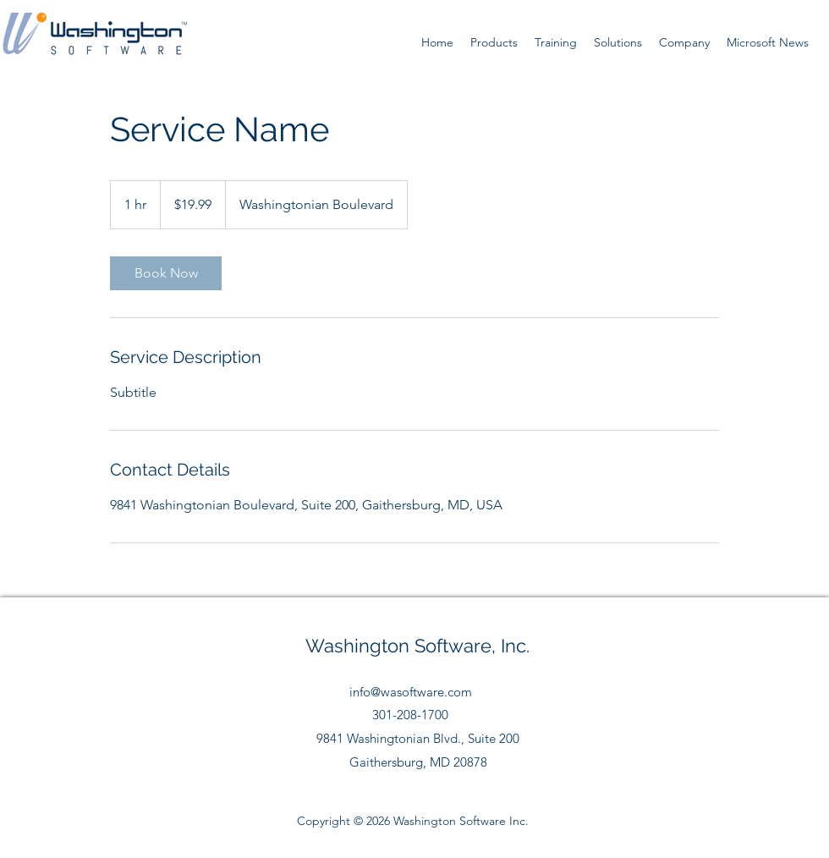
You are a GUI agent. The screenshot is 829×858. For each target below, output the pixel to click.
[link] (166, 273)
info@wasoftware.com (410, 692)
